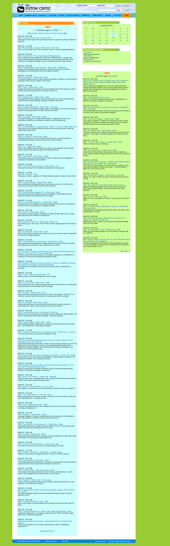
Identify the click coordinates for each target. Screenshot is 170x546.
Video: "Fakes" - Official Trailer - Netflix (30, 87)
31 (106, 43)
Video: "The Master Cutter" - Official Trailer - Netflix (99, 130)
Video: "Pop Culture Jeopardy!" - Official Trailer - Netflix (101, 119)
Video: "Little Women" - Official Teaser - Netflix (33, 156)
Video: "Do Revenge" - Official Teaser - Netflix (33, 302)
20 (127, 37)
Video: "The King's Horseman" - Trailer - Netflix (33, 501)
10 (106, 34)
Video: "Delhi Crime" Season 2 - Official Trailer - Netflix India (37, 222)
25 (113, 40)
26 (120, 40)
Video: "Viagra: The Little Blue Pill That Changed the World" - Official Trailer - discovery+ (47, 332)
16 (99, 37)
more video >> (125, 251)
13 (127, 34)
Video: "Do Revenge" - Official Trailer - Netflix (32, 136)
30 (99, 43)
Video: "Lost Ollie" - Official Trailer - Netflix (31, 434)
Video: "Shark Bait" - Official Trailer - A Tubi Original (35, 480)
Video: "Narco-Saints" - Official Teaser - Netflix (33, 77)
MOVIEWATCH (89, 59)
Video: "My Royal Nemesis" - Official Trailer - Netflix (100, 150)
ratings (60, 33)
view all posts (113, 76)
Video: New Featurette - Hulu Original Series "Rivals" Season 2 (104, 185)
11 (113, 34)
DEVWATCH (88, 56)
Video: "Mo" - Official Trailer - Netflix (29, 146)
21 (86, 40)
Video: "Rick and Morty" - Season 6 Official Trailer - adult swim (38, 48)
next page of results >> (47, 531)
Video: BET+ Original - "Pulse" (28, 174)
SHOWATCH (88, 53)
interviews (53, 33)
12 (120, 34)
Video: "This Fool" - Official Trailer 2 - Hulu (31, 293)
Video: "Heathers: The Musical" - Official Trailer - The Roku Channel (40, 452)
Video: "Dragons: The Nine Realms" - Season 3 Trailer (35, 386)
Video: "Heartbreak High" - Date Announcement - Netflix (36, 470)
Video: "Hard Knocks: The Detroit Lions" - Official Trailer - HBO (38, 444)
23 (99, 40)
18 (113, 37)
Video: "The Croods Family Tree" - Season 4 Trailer (34, 38)
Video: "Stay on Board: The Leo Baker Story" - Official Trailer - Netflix (40, 424)
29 (93, 43)
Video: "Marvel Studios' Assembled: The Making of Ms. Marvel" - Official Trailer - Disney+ (47, 355)
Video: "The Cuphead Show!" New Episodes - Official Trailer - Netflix (40, 241)
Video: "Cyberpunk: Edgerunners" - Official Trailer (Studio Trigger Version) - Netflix (45, 511)
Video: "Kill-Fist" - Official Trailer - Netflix (31, 212)
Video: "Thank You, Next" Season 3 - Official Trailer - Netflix (102, 142)
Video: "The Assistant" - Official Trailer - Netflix (33, 232)
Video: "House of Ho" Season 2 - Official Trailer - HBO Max (37, 377)
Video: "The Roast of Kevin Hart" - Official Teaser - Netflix (102, 230)
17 (106, 37)
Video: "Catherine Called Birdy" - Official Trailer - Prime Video (38, 107)
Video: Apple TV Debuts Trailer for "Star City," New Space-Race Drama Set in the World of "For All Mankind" (106, 240)
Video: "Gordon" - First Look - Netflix (95, 196)
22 (93, 40)
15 (93, 37)
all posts (34, 33)
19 (120, 37)
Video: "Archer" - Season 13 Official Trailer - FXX (34, 275)
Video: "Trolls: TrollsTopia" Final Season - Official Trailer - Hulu (38, 166)
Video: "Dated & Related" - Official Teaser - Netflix (34, 322)
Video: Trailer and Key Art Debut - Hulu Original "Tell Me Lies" (38, 312)
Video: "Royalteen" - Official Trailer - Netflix (32, 414)
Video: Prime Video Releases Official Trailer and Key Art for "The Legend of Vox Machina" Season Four (104, 219)
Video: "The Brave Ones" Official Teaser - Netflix (33, 460)
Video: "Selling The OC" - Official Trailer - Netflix (33, 97)
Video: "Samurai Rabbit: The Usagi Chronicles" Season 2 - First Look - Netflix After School (47, 127)
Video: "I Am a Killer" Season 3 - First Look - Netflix (34, 395)
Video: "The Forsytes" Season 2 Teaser (96, 97)
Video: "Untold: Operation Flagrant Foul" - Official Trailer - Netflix (39, 192)
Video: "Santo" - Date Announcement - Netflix (32, 404)
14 (86, 37)
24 (106, 40)
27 (127, 40)
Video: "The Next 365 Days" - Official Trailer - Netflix (35, 182)
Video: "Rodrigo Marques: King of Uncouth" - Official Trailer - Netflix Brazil (42, 67)
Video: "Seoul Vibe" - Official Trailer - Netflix (32, 117)
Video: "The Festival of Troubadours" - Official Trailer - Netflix (38, 202)
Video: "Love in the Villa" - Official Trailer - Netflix (34, 283)
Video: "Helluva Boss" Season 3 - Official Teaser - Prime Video (103, 175)
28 (86, 43)
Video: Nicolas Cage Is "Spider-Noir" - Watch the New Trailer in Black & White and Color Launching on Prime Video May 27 (106, 162)
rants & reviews (44, 33)
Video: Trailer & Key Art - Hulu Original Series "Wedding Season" (39, 56)
